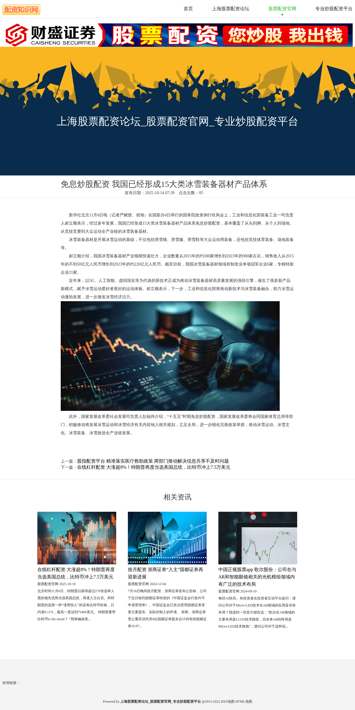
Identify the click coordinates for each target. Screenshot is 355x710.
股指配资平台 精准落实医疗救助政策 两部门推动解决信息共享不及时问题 (153, 461)
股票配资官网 (282, 8)
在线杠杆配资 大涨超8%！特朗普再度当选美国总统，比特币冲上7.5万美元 (153, 467)
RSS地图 (227, 701)
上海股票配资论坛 (230, 8)
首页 (188, 8)
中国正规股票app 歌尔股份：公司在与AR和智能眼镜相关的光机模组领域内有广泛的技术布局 (257, 577)
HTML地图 (243, 701)
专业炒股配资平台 (334, 8)
